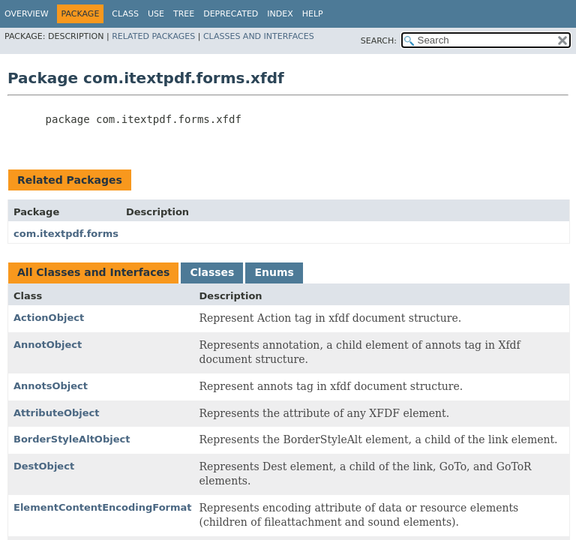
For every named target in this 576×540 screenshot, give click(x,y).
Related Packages (153, 36)
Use (156, 14)
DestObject (44, 466)
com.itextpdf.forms (66, 233)
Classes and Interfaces (258, 36)
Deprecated (230, 14)
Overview (26, 14)
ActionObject (49, 317)
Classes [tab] (212, 272)
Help (312, 14)
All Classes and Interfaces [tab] (93, 272)
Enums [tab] (273, 272)
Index (279, 14)
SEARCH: (379, 41)
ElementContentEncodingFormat (103, 507)
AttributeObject (57, 412)
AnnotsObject (51, 386)
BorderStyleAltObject (72, 439)
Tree (183, 14)
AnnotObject (48, 344)
